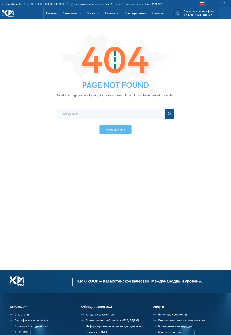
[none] (202, 3)
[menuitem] (202, 3)
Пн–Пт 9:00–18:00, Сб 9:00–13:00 (48, 4)
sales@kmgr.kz (13, 4)
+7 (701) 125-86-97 (198, 14)
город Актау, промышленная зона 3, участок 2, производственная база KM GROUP (118, 4)
